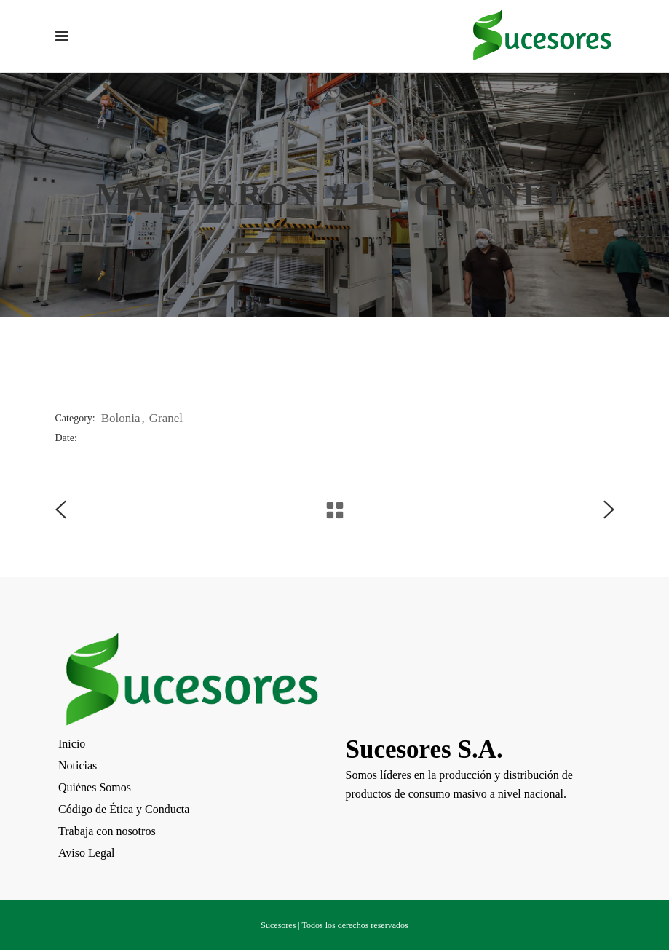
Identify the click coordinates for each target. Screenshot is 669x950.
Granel (166, 418)
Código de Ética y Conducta (123, 809)
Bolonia (120, 418)
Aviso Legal (86, 853)
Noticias (77, 765)
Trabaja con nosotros (107, 831)
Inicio (71, 743)
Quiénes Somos (94, 787)
